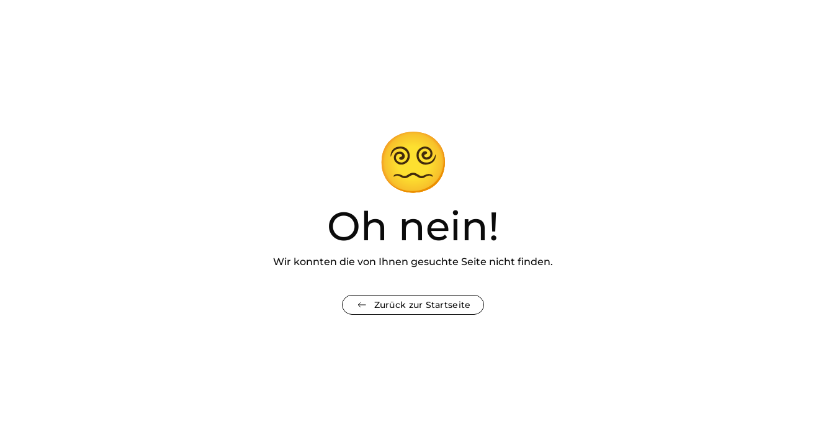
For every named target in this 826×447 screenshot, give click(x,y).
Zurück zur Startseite (413, 305)
